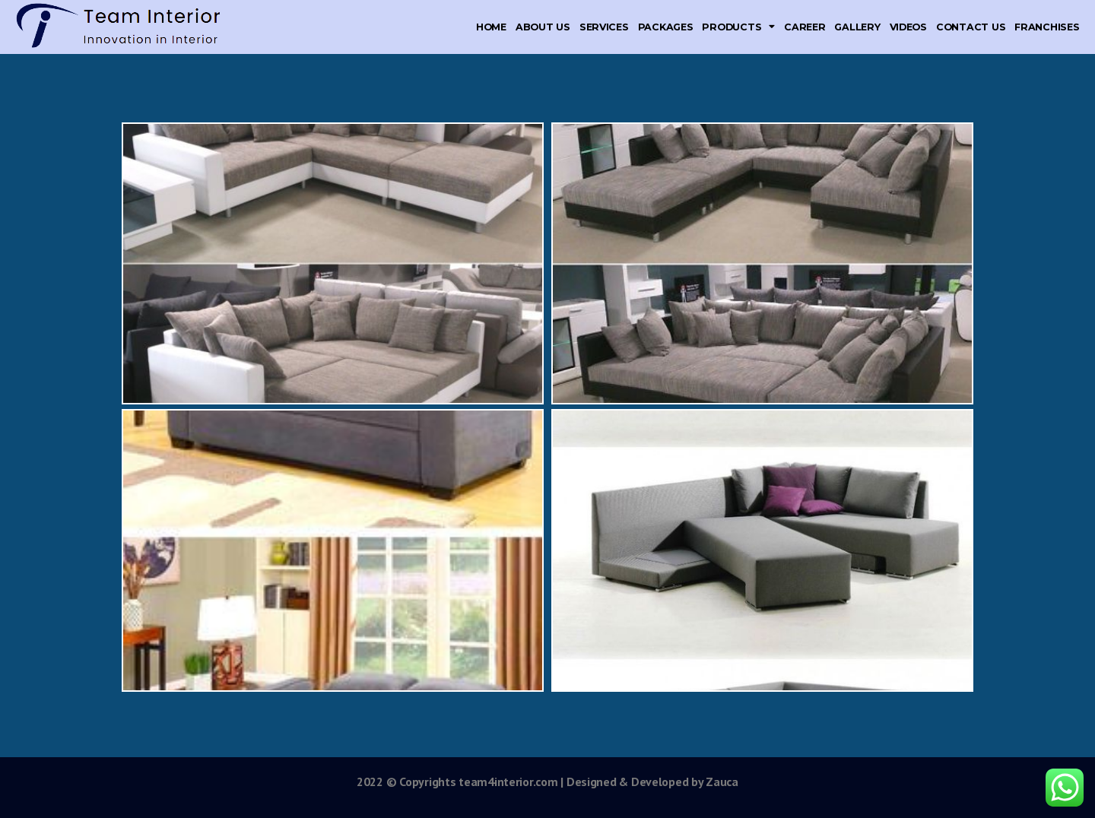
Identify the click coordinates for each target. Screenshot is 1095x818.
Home (491, 27)
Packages (666, 27)
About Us (543, 27)
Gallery (857, 27)
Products (738, 27)
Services (604, 27)
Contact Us (970, 27)
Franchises (1046, 27)
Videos (908, 27)
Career (804, 27)
